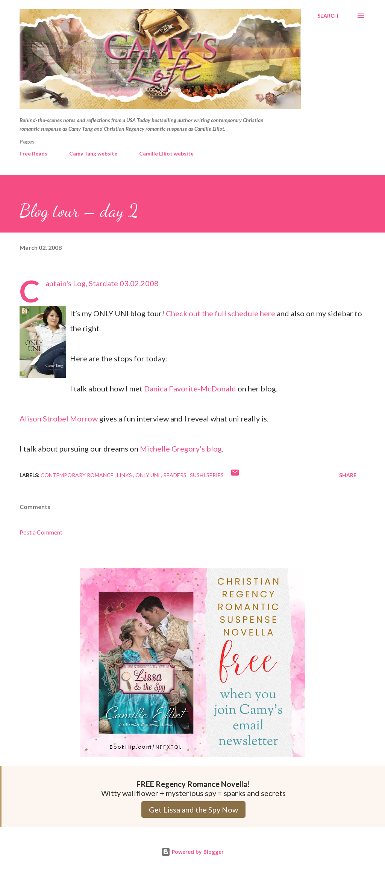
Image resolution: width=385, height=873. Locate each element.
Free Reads (33, 153)
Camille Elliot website (166, 153)
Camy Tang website (93, 153)
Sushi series (207, 475)
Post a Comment (41, 532)
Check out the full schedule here (220, 313)
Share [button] (347, 475)
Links (125, 475)
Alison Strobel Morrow (59, 418)
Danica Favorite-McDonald (190, 388)
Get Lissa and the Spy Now (193, 809)
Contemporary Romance (78, 475)
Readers (175, 475)
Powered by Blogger (192, 851)
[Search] (327, 16)
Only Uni (148, 475)
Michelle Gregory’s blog (181, 448)
